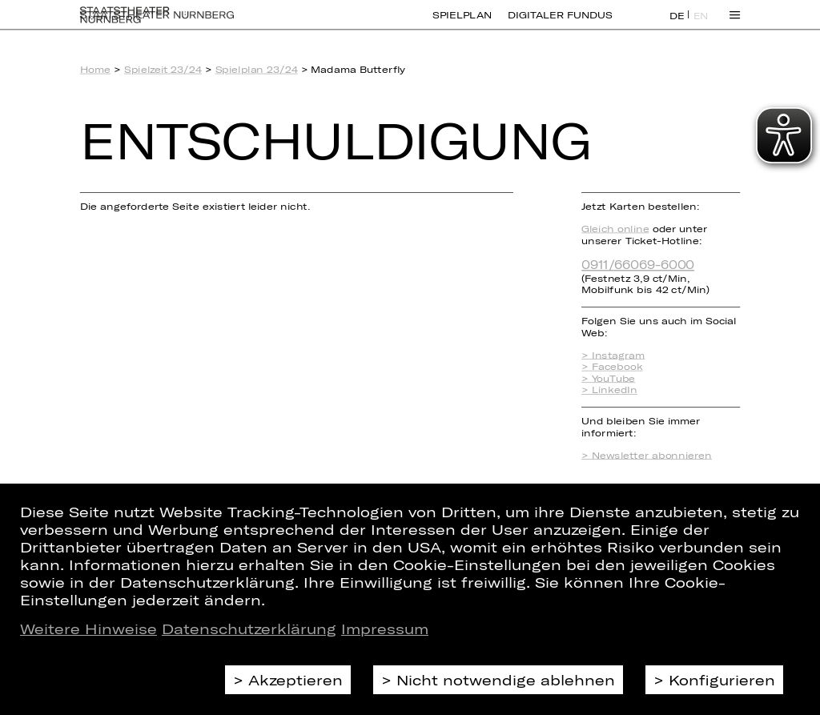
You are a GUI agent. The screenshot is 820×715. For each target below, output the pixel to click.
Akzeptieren (295, 680)
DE (677, 25)
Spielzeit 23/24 (163, 69)
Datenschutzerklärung (249, 628)
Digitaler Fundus (560, 24)
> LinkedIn (609, 390)
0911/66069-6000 (637, 264)
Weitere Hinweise (88, 628)
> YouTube (608, 378)
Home (95, 69)
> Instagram (613, 355)
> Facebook (611, 366)
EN (701, 25)
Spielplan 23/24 (256, 69)
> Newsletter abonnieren (646, 455)
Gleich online (615, 229)
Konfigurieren (722, 680)
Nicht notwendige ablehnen (505, 680)
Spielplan (462, 24)
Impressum (384, 628)
